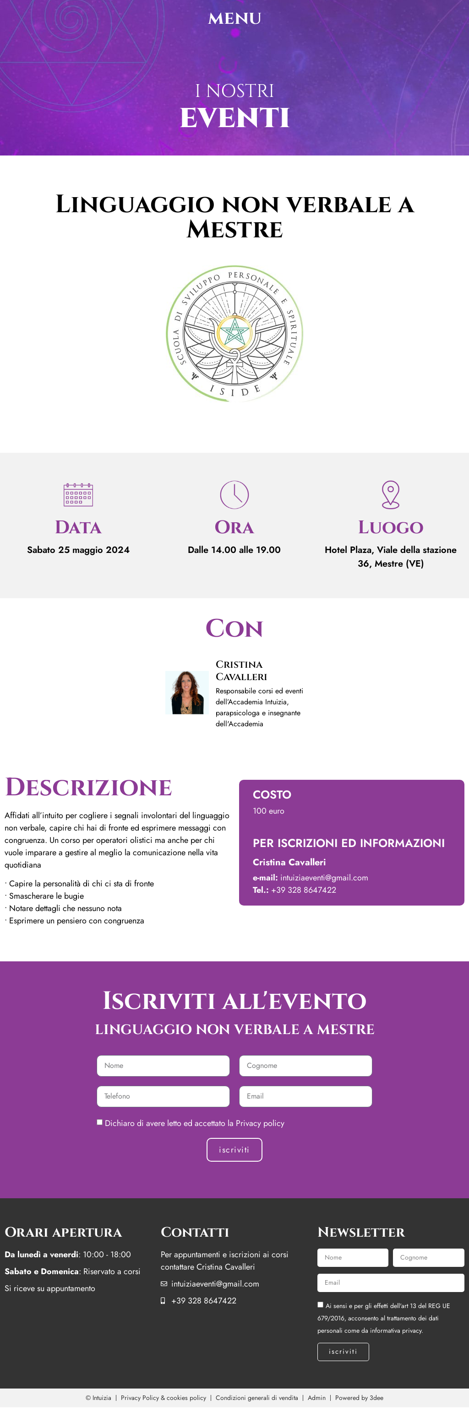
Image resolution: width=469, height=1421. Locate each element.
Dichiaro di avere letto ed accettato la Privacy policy (194, 1123)
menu (235, 18)
